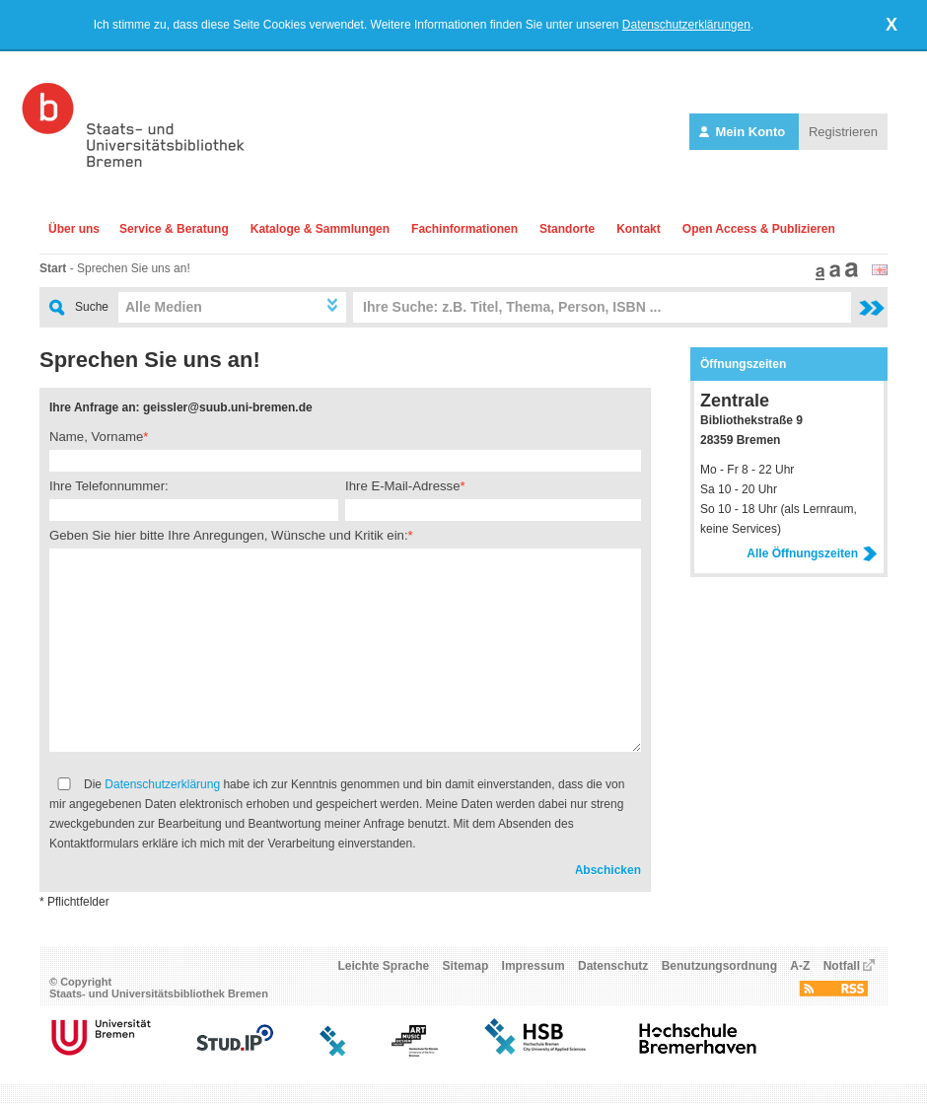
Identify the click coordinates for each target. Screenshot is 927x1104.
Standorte (567, 229)
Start (52, 268)
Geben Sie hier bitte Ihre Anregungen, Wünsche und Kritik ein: (228, 535)
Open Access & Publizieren (758, 229)
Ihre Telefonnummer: (109, 485)
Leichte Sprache (384, 966)
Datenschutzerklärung (162, 784)
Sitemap (466, 966)
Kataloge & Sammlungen (320, 229)
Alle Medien (163, 307)
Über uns (74, 229)
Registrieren (843, 131)
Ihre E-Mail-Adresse (403, 485)
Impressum (533, 966)
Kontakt (638, 229)
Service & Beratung (174, 229)
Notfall (841, 966)
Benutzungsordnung (719, 966)
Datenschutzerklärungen (686, 25)
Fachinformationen (464, 229)
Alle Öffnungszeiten (812, 553)
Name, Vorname (96, 436)
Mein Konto (744, 131)
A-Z (800, 966)
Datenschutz (613, 966)
